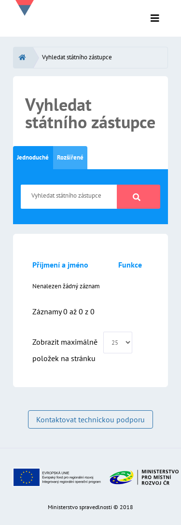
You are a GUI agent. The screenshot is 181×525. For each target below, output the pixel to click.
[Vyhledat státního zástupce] (69, 197)
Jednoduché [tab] (33, 157)
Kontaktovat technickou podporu (90, 419)
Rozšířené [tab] (70, 157)
